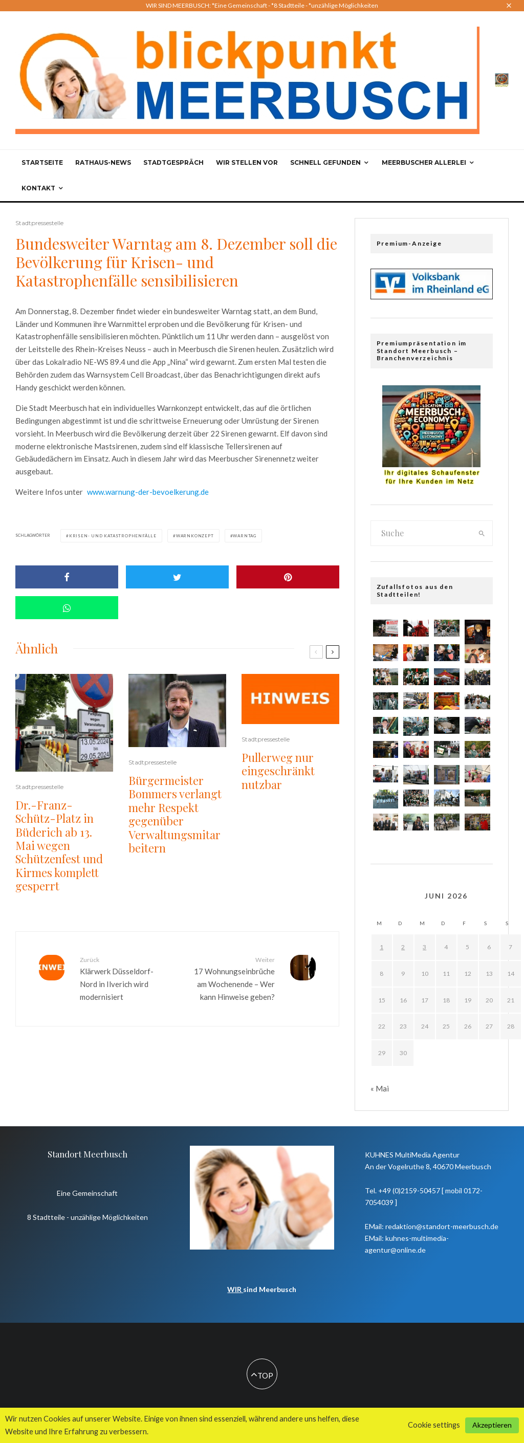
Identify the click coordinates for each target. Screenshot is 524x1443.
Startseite (42, 162)
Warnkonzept (195, 535)
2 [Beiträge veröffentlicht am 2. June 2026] (403, 947)
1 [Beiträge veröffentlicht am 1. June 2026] (381, 947)
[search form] (421, 533)
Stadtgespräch (173, 162)
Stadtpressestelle (39, 223)
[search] (481, 533)
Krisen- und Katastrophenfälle (113, 535)
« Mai (379, 1088)
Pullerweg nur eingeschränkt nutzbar (278, 771)
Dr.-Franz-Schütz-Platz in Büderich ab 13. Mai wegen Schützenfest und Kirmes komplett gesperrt (59, 845)
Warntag (244, 535)
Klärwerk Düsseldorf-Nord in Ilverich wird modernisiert (124, 978)
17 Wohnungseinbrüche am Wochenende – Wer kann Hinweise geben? (229, 978)
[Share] (66, 576)
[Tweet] (177, 576)
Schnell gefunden (325, 162)
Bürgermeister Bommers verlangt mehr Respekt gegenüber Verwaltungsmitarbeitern (175, 814)
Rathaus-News (103, 162)
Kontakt (38, 188)
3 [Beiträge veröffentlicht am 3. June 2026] (424, 947)
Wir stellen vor (247, 162)
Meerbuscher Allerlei (424, 162)
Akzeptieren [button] (492, 1424)
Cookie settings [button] (434, 1424)
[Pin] (287, 576)
